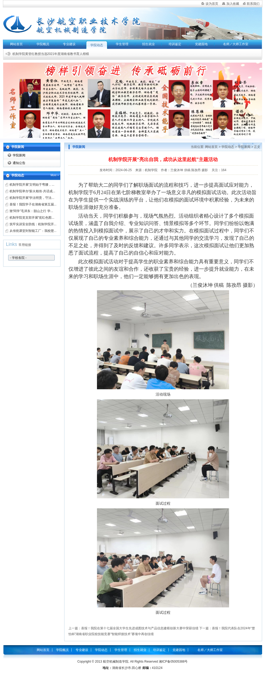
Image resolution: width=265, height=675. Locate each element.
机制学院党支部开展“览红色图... (32, 217)
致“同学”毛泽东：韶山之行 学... (31, 211)
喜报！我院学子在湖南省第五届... (33, 204)
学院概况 (42, 44)
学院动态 (96, 45)
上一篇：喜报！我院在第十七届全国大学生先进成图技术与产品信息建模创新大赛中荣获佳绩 (133, 628)
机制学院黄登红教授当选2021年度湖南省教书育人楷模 (50, 54)
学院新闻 (19, 155)
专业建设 (69, 44)
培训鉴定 (175, 44)
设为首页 (209, 4)
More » (54, 175)
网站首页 (16, 44)
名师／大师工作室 (235, 44)
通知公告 (19, 163)
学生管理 (122, 44)
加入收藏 (230, 4)
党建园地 (201, 44)
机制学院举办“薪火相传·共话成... (32, 191)
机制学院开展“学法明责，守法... (32, 198)
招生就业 (148, 44)
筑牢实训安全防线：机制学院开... (33, 224)
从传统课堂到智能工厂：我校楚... (33, 231)
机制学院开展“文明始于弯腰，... (32, 184)
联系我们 (251, 4)
